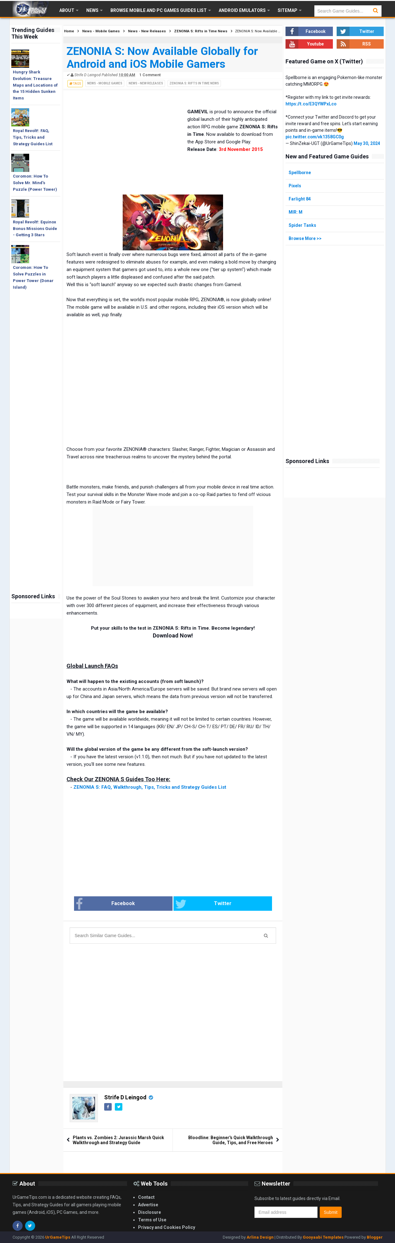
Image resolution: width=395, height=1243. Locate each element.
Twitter (195, 904)
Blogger (375, 1237)
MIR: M (296, 212)
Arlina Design (260, 1237)
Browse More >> (306, 238)
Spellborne (300, 172)
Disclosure (149, 1212)
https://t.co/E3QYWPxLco (311, 103)
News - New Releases (146, 83)
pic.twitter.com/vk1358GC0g (315, 136)
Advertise (148, 1204)
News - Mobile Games (104, 83)
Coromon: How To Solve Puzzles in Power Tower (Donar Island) (33, 277)
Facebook (128, 904)
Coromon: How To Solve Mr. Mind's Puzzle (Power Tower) (35, 183)
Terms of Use (152, 1219)
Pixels (295, 185)
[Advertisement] (36, 491)
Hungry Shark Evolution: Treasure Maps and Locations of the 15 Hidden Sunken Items (35, 85)
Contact (146, 1197)
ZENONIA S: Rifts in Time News (194, 83)
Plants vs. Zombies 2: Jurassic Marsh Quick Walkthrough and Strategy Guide (118, 1140)
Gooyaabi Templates (323, 1237)
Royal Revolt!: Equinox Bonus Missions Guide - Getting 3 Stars (35, 228)
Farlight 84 (300, 198)
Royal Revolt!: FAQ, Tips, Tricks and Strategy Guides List (32, 137)
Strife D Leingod (125, 1097)
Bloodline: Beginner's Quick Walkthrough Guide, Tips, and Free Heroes (230, 1140)
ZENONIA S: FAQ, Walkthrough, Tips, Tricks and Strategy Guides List (149, 787)
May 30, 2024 (367, 143)
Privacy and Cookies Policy (166, 1227)
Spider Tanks (302, 225)
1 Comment (150, 75)
